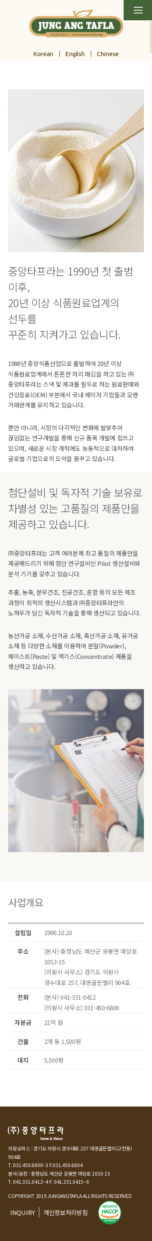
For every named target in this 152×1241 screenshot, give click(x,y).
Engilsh (75, 53)
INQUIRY (22, 1212)
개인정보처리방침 (65, 1212)
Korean (43, 53)
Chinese (108, 53)
